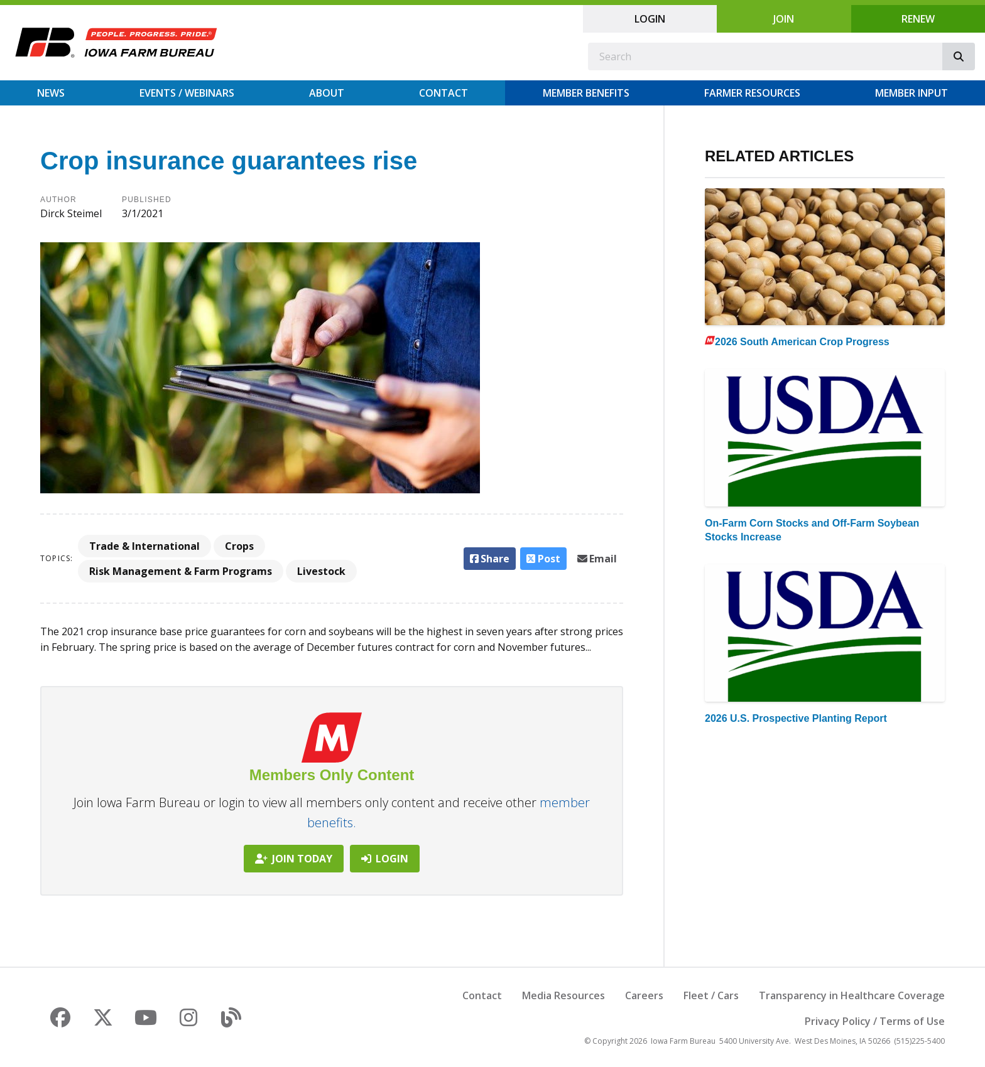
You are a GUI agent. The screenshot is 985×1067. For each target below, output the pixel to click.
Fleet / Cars (711, 995)
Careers (644, 995)
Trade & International (144, 546)
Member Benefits (586, 93)
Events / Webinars (186, 93)
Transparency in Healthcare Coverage (852, 995)
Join (783, 19)
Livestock (321, 571)
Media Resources (563, 995)
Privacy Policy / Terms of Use (875, 1021)
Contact (443, 93)
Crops (239, 546)
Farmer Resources (752, 93)
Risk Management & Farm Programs (180, 571)
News (51, 93)
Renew (918, 19)
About (326, 93)
